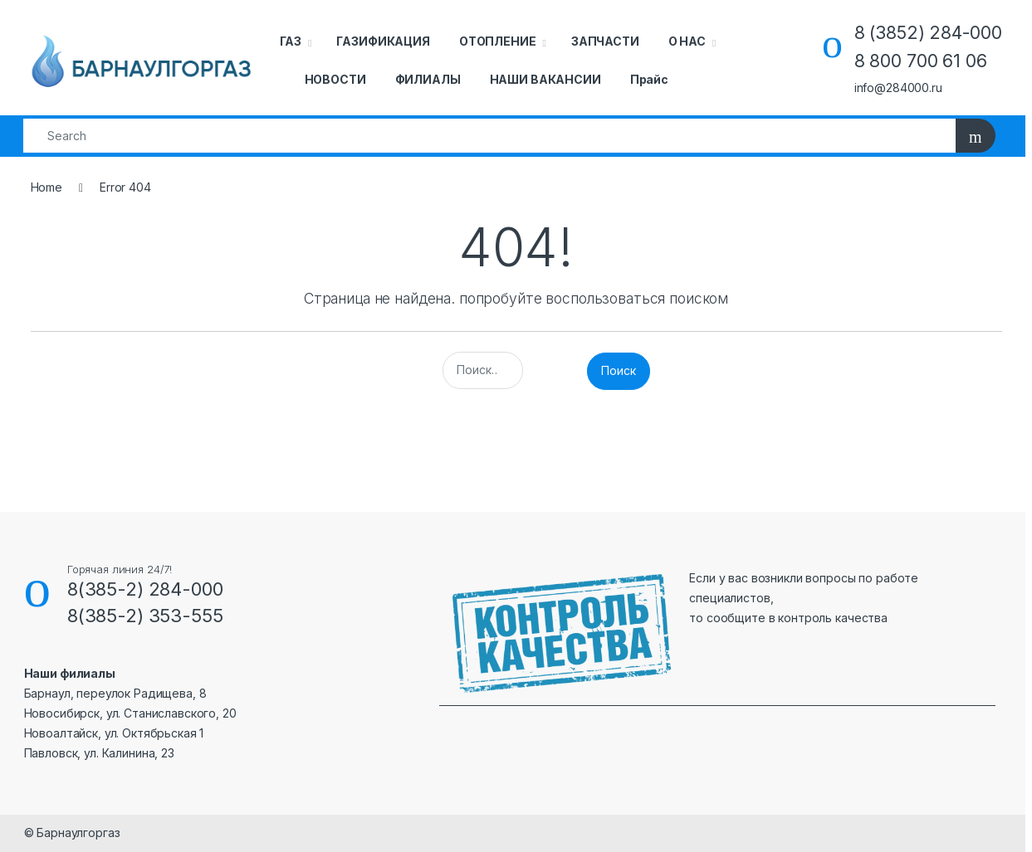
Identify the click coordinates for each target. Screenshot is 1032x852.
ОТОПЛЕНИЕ (497, 41)
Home (46, 187)
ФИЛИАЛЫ (428, 79)
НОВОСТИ (335, 79)
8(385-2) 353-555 (145, 615)
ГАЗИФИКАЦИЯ (382, 41)
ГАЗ (291, 41)
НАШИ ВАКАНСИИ (545, 79)
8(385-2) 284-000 (145, 589)
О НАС (687, 41)
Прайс (649, 79)
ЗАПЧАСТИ (605, 41)
